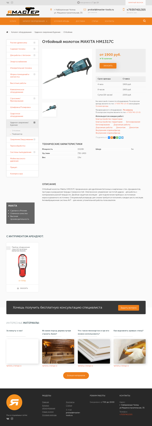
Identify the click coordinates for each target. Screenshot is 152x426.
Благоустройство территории (109, 119)
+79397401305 (125, 414)
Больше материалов (76, 375)
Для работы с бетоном (20, 55)
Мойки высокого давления (17, 159)
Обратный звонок (135, 2)
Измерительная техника (21, 68)
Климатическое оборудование (17, 90)
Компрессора (16, 174)
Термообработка (17, 146)
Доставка (80, 21)
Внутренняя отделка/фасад (108, 130)
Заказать (108, 65)
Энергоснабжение (18, 61)
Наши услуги (48, 412)
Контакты (109, 21)
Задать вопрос (128, 307)
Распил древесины (18, 42)
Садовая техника (17, 49)
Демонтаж (120, 127)
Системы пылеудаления (20, 152)
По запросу (128, 110)
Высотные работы (18, 83)
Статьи (95, 21)
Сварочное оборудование (16, 114)
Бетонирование (133, 122)
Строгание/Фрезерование (16, 99)
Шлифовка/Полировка (20, 107)
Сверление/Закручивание (21, 139)
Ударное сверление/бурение (47, 32)
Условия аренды (61, 21)
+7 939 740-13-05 (121, 104)
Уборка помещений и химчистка (19, 75)
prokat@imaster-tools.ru (73, 414)
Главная (45, 402)
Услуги (13, 21)
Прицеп (13, 167)
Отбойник (67, 32)
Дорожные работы (122, 124)
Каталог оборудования (35, 21)
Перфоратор (17, 134)
